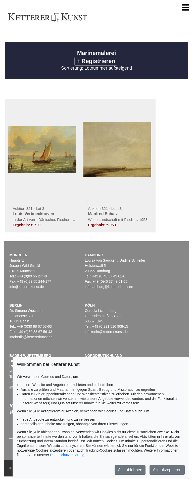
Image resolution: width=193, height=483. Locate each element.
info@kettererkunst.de (26, 287)
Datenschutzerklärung (67, 455)
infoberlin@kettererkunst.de (30, 337)
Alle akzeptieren (167, 470)
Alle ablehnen (130, 470)
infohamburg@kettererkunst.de (109, 287)
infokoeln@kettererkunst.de (106, 332)
